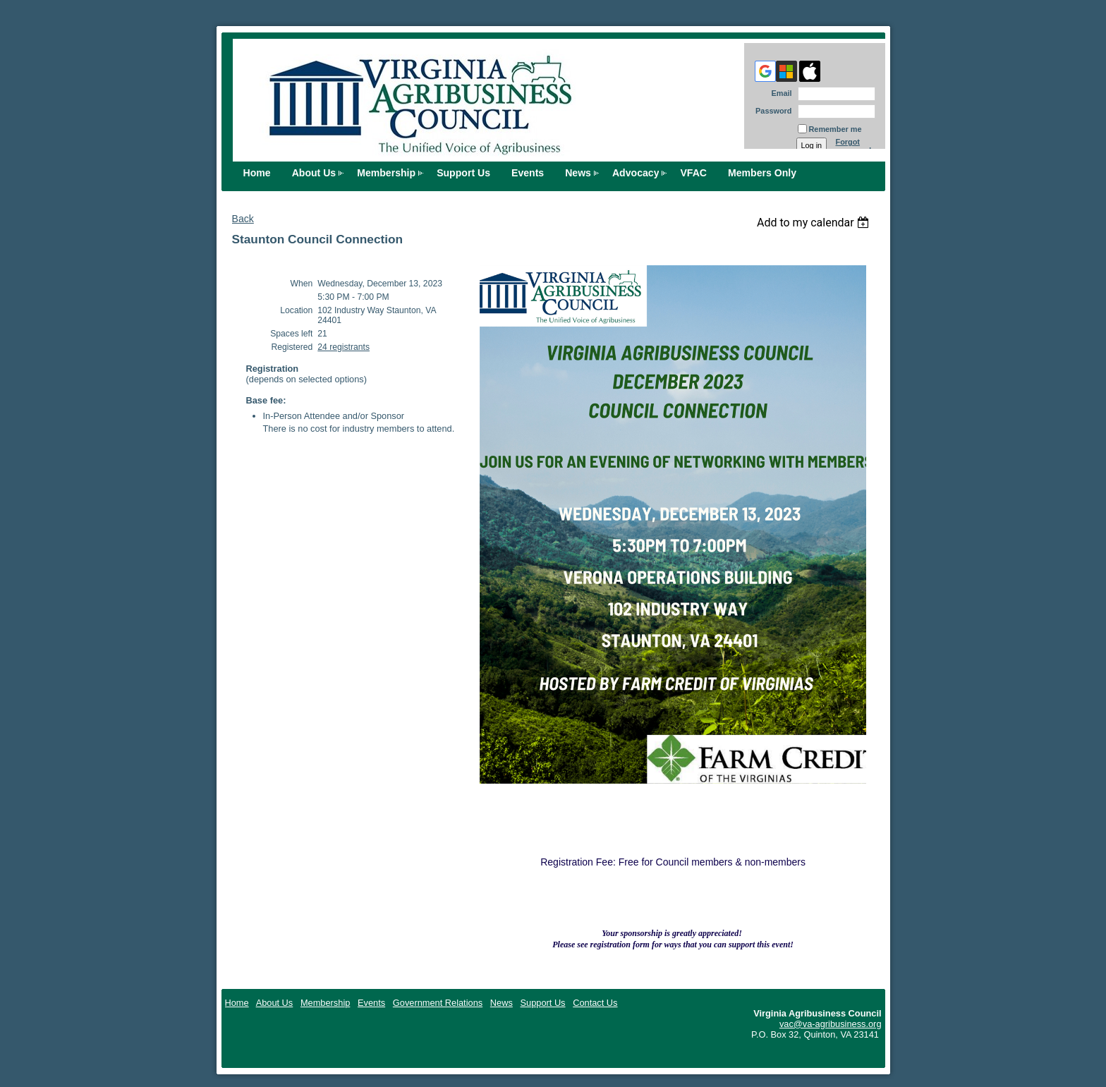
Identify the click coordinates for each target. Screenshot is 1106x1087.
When (302, 284)
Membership (386, 172)
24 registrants (343, 347)
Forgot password (854, 146)
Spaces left (291, 334)
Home (257, 172)
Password (771, 111)
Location (296, 310)
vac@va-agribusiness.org (830, 1024)
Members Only (762, 172)
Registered (292, 347)
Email (778, 93)
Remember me (835, 129)
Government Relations (437, 1002)
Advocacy (636, 172)
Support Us (463, 172)
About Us (314, 172)
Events (527, 172)
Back (243, 218)
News (578, 172)
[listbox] (815, 222)
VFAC (693, 172)
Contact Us (595, 1002)
